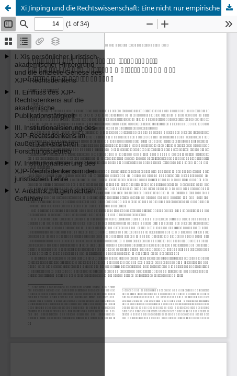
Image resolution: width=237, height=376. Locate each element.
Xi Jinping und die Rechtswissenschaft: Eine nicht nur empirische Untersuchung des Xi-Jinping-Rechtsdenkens (129, 8)
